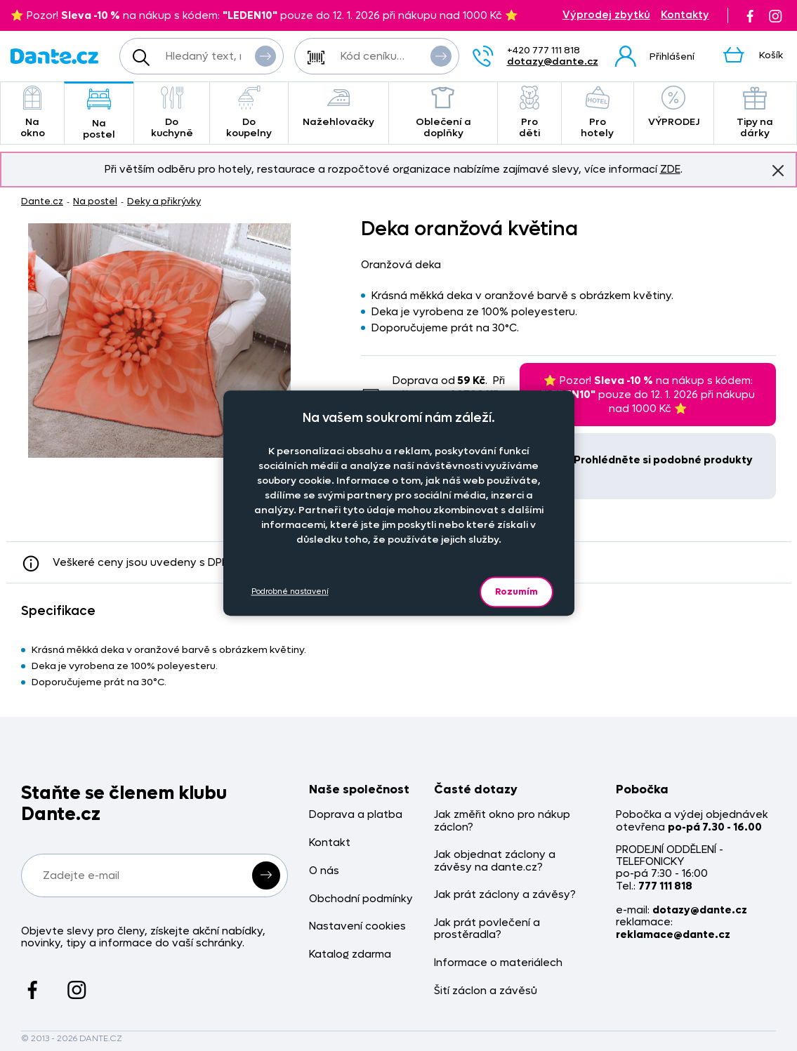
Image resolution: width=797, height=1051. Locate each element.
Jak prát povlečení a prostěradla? (487, 929)
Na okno (32, 113)
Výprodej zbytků (606, 15)
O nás (324, 871)
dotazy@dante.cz (552, 61)
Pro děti (529, 113)
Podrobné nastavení (290, 591)
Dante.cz (42, 201)
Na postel (99, 114)
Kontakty (685, 15)
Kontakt (329, 843)
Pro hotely (597, 113)
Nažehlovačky (338, 107)
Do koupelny (248, 113)
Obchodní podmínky (361, 899)
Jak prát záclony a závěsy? (505, 895)
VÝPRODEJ (673, 107)
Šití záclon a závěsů (485, 991)
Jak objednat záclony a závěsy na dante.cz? (494, 861)
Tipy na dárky (755, 113)
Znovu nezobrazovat (778, 170)
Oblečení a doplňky (443, 113)
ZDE (670, 169)
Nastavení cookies (357, 926)
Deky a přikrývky (164, 201)
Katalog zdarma (350, 954)
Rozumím (516, 591)
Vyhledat (265, 55)
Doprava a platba (355, 815)
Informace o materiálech (498, 963)
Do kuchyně (171, 113)
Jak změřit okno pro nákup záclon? (502, 821)
